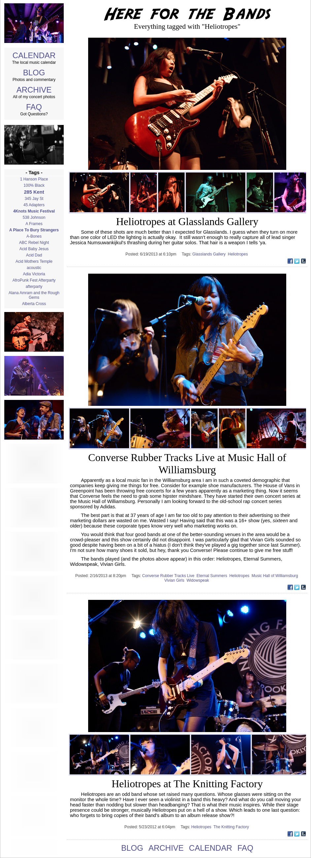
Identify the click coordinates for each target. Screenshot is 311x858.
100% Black (33, 185)
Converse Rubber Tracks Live (169, 575)
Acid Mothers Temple (34, 261)
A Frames (33, 223)
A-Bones (34, 236)
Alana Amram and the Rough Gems (34, 295)
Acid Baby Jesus (34, 249)
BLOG (34, 72)
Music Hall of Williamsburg (275, 575)
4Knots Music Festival (34, 211)
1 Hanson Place (34, 179)
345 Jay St (34, 198)
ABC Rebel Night (34, 242)
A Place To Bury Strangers (34, 230)
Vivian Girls (175, 580)
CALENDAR (34, 55)
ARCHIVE (34, 89)
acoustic (34, 267)
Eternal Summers (212, 575)
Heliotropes (238, 254)
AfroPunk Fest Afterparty (34, 280)
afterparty (34, 286)
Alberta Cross (34, 303)
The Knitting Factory (232, 827)
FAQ (34, 106)
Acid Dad (34, 255)
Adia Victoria (34, 274)
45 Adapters (34, 205)
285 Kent (34, 192)
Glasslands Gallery (210, 254)
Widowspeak (198, 580)
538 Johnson (34, 217)
